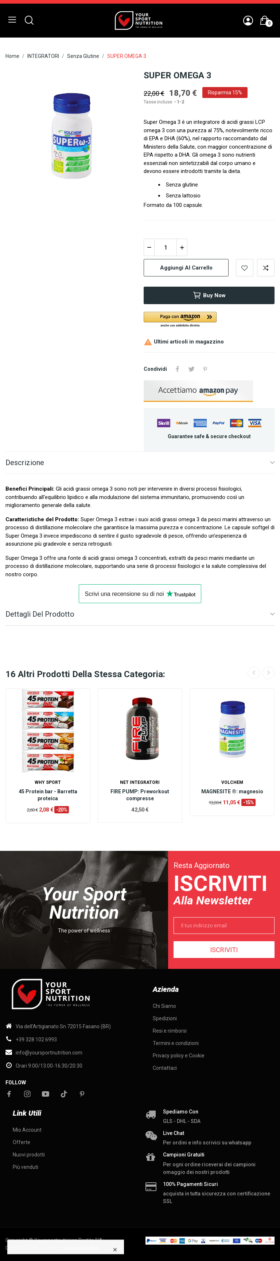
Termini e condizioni (176, 1043)
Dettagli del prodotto (39, 614)
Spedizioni (165, 1018)
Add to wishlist (244, 267)
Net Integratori (140, 782)
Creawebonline (81, 1248)
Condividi (177, 369)
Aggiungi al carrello (186, 267)
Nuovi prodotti (29, 1155)
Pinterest (205, 369)
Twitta (191, 369)
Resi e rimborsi (170, 1031)
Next (268, 673)
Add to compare (265, 267)
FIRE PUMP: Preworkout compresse (139, 795)
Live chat (173, 1133)
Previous (254, 673)
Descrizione (24, 462)
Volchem (232, 782)
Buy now (209, 295)
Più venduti (25, 1167)
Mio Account (27, 1130)
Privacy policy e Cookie (179, 1055)
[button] (209, 320)
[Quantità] (165, 247)
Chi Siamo (164, 1006)
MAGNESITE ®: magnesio (232, 791)
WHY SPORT (48, 782)
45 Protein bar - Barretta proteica (48, 795)
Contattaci (165, 1068)
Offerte (21, 1142)
